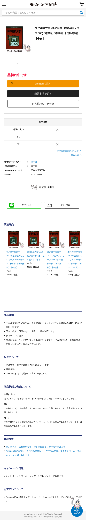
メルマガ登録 (64, 205)
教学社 (34, 162)
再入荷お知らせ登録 (43, 103)
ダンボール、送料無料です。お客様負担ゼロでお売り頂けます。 (37, 446)
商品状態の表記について (69, 151)
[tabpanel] (17, 39)
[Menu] (4, 4)
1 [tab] (17, 63)
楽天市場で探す (43, 93)
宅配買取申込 (47, 187)
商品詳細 (76, 155)
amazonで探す (43, 83)
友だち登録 (26, 205)
